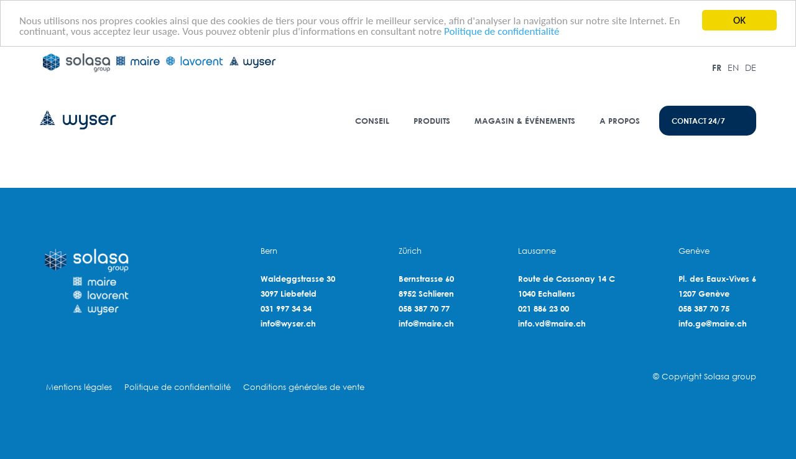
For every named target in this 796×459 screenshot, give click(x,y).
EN (733, 67)
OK (739, 20)
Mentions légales (79, 387)
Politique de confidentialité (501, 30)
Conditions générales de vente (303, 387)
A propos (619, 121)
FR (716, 67)
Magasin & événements (524, 121)
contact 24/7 (698, 121)
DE (750, 67)
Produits (432, 121)
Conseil (372, 121)
